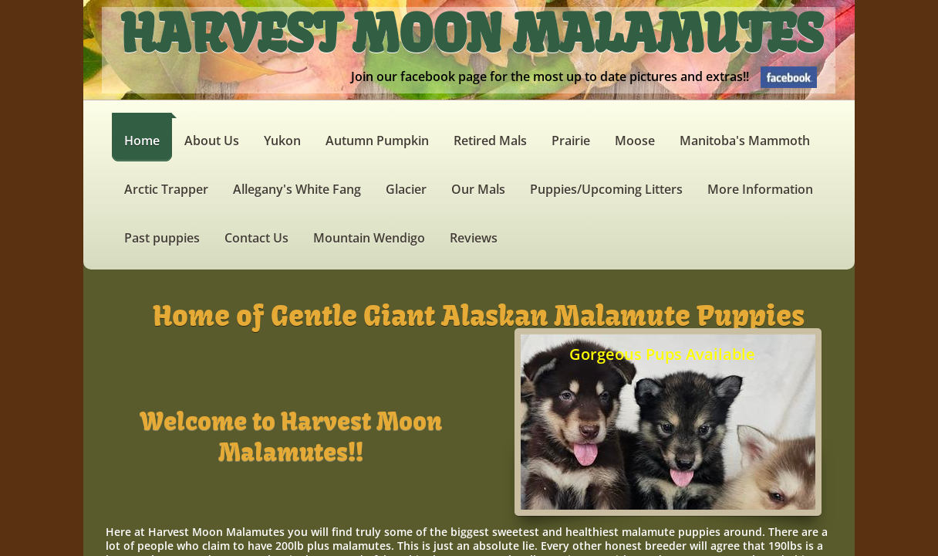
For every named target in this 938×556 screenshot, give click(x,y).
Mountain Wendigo (369, 237)
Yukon (282, 140)
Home (142, 140)
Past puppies (162, 237)
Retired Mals (490, 140)
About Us (211, 140)
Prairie (571, 140)
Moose (635, 140)
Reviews (474, 237)
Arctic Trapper (166, 189)
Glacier (406, 189)
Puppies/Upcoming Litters (606, 189)
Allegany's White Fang (297, 189)
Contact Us (256, 237)
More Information (760, 189)
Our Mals (478, 189)
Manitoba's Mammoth (745, 140)
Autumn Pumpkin (377, 140)
